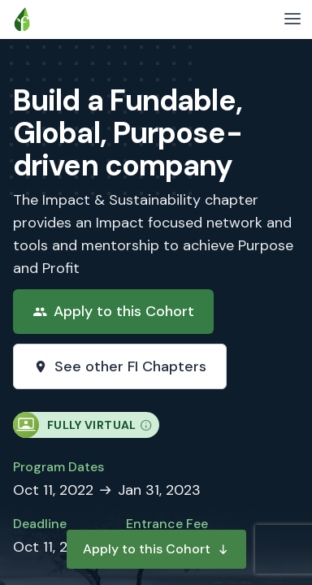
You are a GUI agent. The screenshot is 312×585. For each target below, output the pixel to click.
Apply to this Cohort (156, 548)
